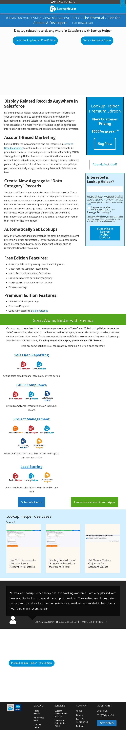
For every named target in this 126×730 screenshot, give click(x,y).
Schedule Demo (31, 502)
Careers (79, 684)
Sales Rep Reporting (31, 355)
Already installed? (105, 164)
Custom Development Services (61, 683)
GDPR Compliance (31, 385)
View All (10, 522)
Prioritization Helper (40, 702)
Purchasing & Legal (73, 725)
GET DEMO (107, 693)
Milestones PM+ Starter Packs (60, 693)
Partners (80, 696)
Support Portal (58, 709)
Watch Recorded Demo (97, 40)
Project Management (31, 419)
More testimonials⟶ (94, 621)
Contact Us (102, 680)
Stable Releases (39, 310)
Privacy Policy (59, 725)
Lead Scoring (31, 466)
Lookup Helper (37, 696)
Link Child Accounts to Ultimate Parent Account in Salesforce (22, 564)
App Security (29, 728)
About (79, 680)
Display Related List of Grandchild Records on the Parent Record (62, 564)
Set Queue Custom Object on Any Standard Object (99, 564)
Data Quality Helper (39, 709)
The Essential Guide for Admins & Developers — (63, 20)
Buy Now (105, 144)
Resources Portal (59, 715)
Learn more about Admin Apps (94, 502)
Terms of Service (16, 728)
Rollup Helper (37, 682)
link (88, 204)
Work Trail (38, 715)
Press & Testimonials (82, 690)
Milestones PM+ (39, 689)
